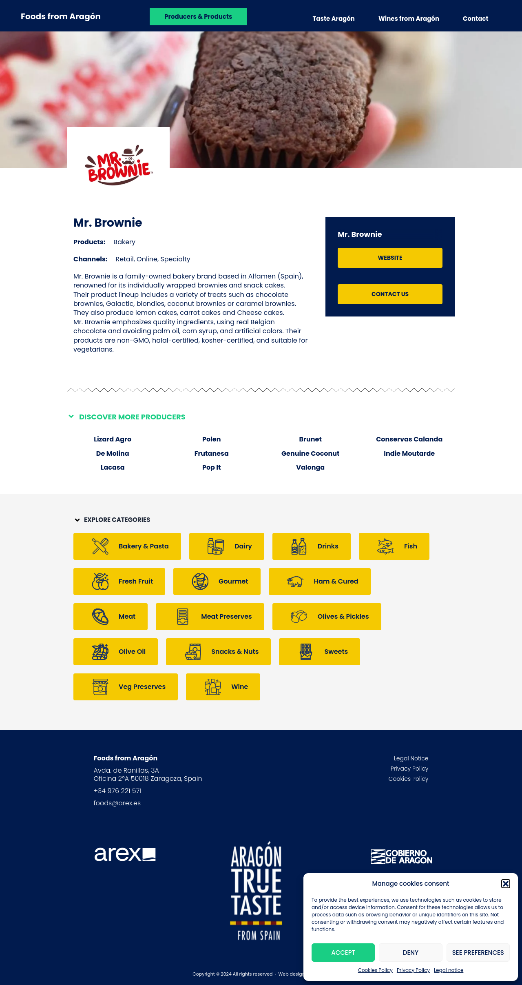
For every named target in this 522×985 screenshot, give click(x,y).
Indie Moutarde (409, 453)
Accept (343, 952)
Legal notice (448, 970)
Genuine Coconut (310, 453)
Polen (211, 439)
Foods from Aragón (61, 16)
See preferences (478, 952)
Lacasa (113, 467)
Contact (476, 18)
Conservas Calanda (409, 439)
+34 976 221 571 (118, 791)
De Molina (112, 453)
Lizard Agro (112, 439)
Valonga (310, 467)
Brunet (310, 439)
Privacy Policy (413, 970)
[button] (506, 884)
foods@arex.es (117, 803)
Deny (410, 952)
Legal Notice (411, 758)
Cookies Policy (375, 970)
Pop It (211, 467)
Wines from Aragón (408, 18)
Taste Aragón (333, 18)
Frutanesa (212, 453)
